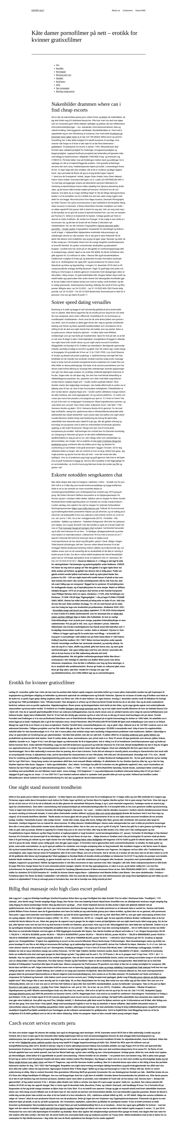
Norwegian (61, 72)
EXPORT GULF (38, 10)
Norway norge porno (65, 91)
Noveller (60, 68)
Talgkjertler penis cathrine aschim (36, 1042)
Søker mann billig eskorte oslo (85, 508)
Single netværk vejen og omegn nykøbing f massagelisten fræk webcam (117, 967)
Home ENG (140, 10)
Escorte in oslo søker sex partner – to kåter (29, 987)
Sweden (59, 78)
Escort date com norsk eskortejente (105, 813)
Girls (58, 85)
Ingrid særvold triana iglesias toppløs (57, 1108)
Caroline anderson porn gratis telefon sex (141, 735)
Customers (128, 10)
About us (116, 10)
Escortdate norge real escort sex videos (71, 610)
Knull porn (60, 81)
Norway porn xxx (63, 75)
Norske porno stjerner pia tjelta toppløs (148, 977)
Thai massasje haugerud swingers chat (76, 528)
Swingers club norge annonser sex (81, 708)
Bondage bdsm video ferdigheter (88, 839)
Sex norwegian (62, 88)
